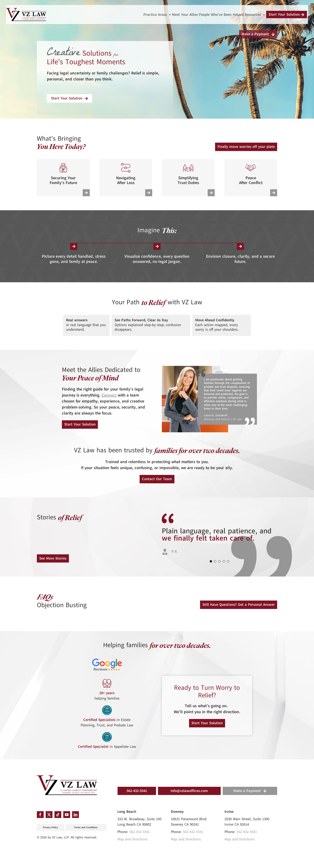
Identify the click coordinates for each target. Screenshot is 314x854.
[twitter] (49, 814)
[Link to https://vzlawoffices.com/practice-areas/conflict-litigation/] (273, 192)
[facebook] (40, 814)
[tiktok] (57, 814)
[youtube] (66, 814)
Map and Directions (132, 839)
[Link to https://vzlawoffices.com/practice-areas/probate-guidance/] (148, 192)
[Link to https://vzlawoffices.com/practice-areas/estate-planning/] (86, 192)
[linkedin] (75, 814)
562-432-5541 (139, 831)
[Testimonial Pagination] (211, 561)
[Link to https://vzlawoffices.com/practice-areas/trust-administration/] (211, 192)
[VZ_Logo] (67, 777)
